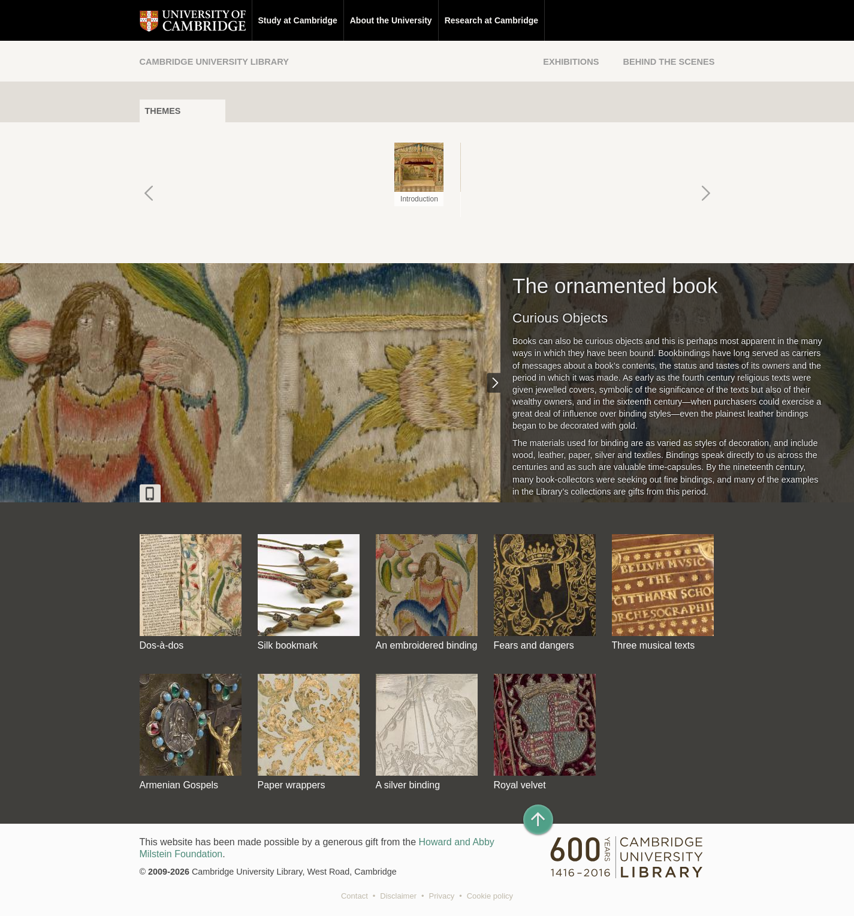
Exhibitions (571, 62)
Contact (354, 895)
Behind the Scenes (668, 62)
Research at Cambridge (491, 20)
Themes (163, 111)
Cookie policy (490, 895)
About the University (391, 20)
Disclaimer (398, 895)
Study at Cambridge (297, 20)
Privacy (442, 895)
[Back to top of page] (538, 819)
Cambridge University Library (214, 62)
